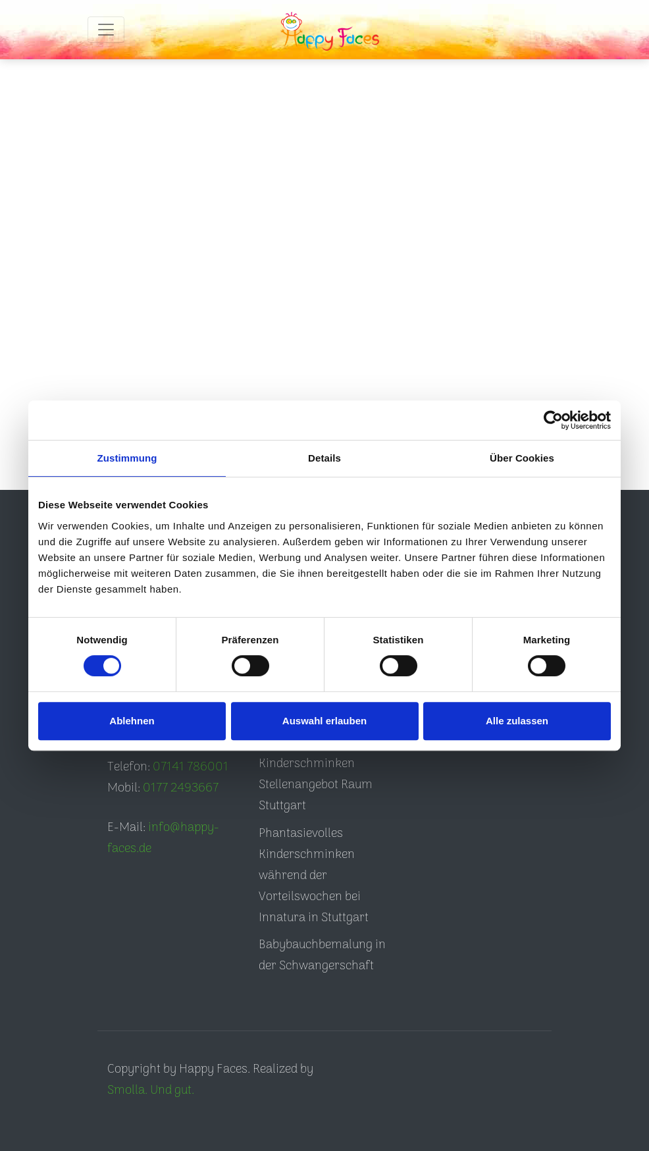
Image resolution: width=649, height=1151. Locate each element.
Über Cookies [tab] (522, 458)
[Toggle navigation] (106, 29)
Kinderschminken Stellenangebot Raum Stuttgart (316, 785)
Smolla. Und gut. (150, 1091)
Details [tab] (324, 458)
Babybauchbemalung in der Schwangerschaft (322, 956)
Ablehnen (131, 720)
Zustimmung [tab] (127, 458)
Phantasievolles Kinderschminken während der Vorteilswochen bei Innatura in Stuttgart (314, 876)
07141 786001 (190, 767)
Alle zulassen (517, 720)
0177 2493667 (181, 788)
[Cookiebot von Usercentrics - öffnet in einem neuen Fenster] (553, 420)
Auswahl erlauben (324, 720)
